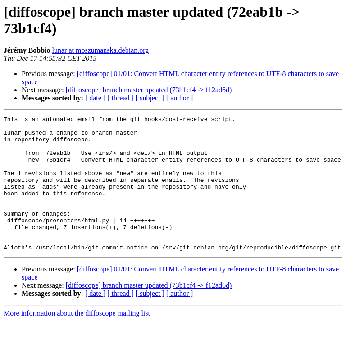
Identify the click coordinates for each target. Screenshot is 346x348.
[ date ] (95, 98)
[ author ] (179, 98)
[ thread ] (120, 98)
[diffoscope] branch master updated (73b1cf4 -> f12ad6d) (149, 90)
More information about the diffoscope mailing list (77, 340)
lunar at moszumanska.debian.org (100, 50)
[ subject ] (150, 98)
